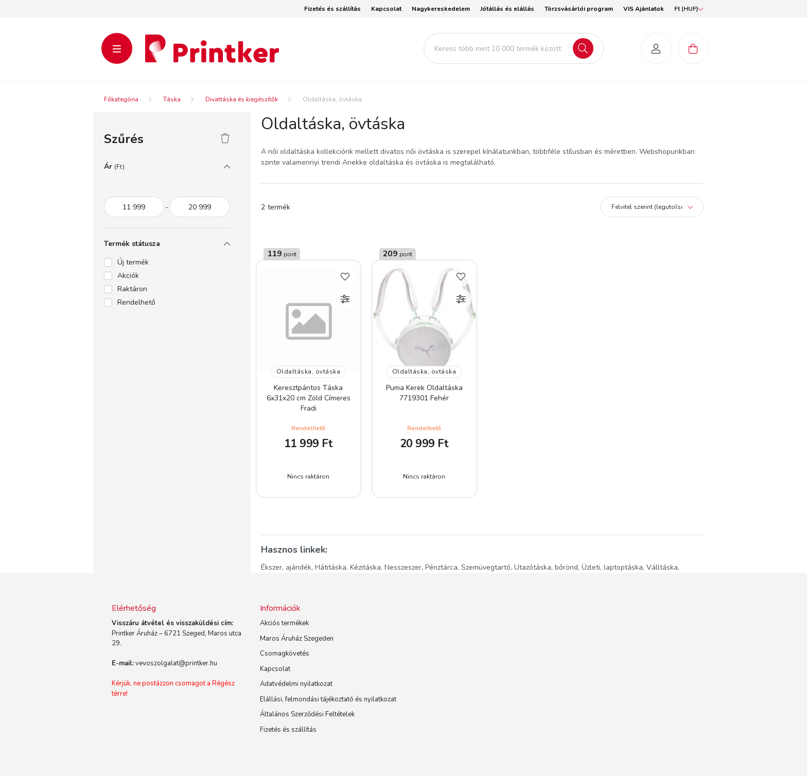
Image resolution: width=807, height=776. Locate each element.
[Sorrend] (652, 207)
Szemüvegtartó (486, 567)
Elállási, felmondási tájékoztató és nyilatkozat (328, 699)
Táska (172, 99)
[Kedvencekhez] (345, 276)
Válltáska (662, 567)
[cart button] (693, 48)
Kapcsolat (386, 9)
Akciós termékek (284, 623)
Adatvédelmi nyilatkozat (296, 684)
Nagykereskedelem (441, 9)
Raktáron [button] (132, 289)
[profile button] (656, 48)
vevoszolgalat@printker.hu (176, 663)
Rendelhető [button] (136, 302)
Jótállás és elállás (507, 9)
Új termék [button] (133, 262)
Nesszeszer (403, 567)
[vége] (199, 207)
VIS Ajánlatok (643, 9)
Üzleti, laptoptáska (612, 567)
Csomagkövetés (284, 653)
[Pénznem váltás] (686, 8)
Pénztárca (441, 567)
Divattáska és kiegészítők (241, 99)
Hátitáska (330, 567)
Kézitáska (365, 567)
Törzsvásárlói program (579, 9)
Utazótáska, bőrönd (546, 567)
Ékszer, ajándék (286, 567)
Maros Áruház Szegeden (297, 638)
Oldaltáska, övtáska (308, 371)
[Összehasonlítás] (345, 299)
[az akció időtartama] (134, 207)
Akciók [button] (128, 275)
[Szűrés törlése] (225, 139)
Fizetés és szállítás (332, 9)
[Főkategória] (121, 99)
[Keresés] (583, 48)
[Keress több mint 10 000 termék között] (514, 48)
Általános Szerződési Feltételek (307, 714)
